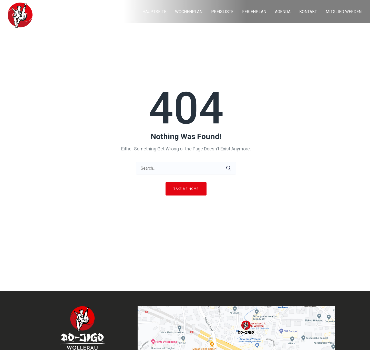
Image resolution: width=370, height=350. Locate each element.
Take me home (186, 189)
